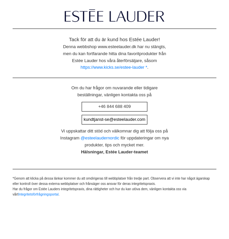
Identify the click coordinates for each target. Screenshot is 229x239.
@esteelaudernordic (100, 144)
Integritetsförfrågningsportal (38, 201)
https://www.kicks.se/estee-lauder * (114, 67)
